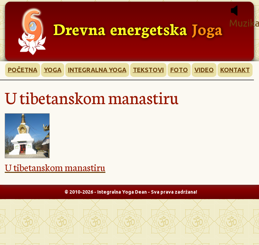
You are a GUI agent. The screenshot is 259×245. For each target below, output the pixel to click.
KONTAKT (235, 69)
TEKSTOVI (148, 69)
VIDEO (204, 69)
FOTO (179, 69)
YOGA (53, 69)
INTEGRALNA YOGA (97, 69)
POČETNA (22, 69)
